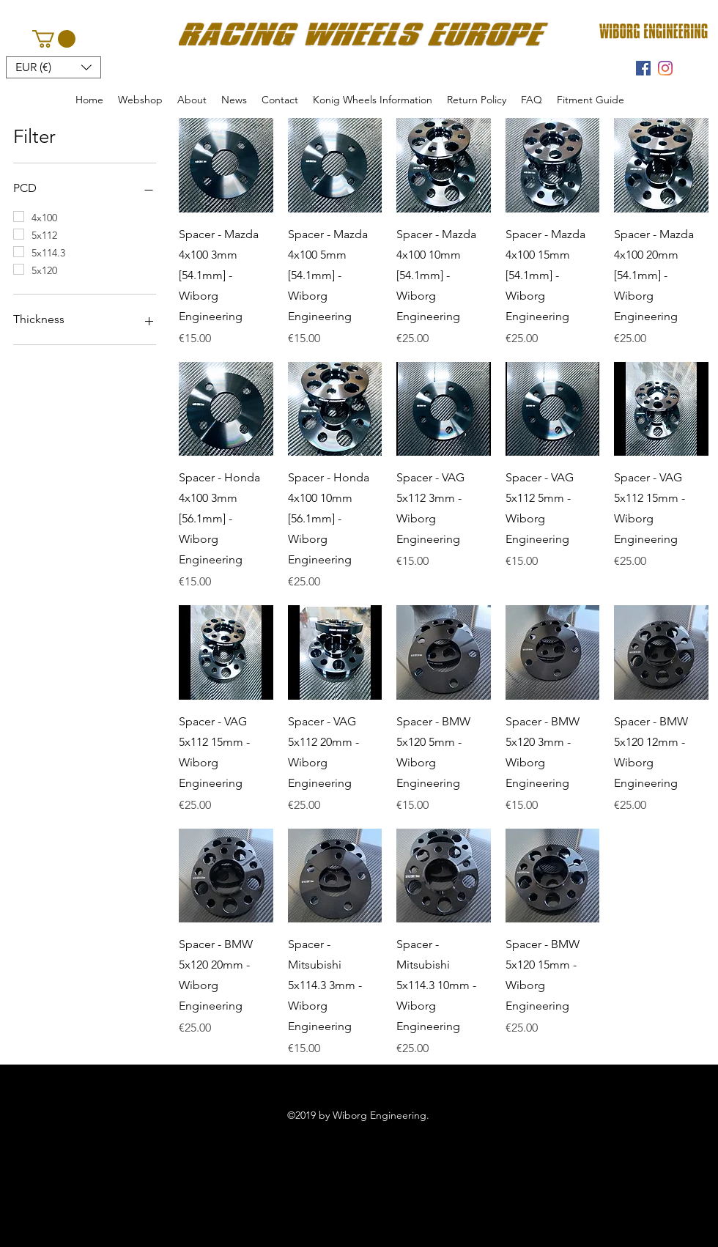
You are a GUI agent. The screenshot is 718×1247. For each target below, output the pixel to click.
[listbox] (53, 67)
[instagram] (665, 68)
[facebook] (643, 68)
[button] (53, 39)
